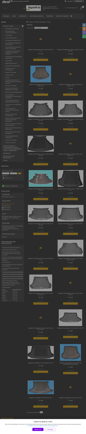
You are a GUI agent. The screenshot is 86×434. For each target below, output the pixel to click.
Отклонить (50, 429)
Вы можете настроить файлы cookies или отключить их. (42, 425)
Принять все (38, 429)
